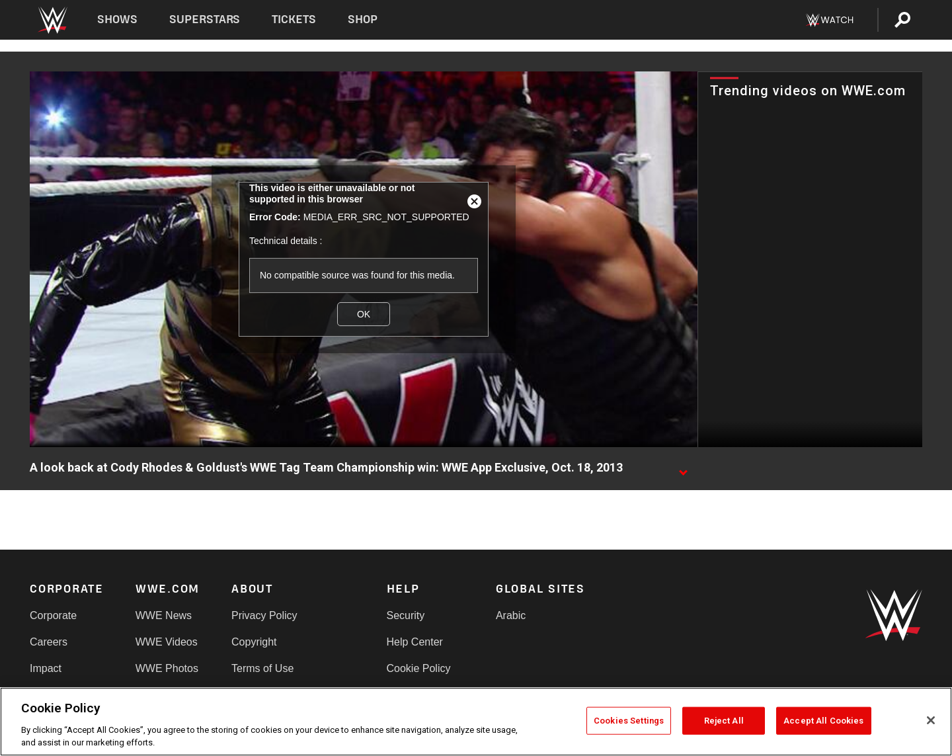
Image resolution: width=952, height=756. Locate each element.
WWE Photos (167, 668)
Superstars (205, 19)
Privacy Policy (264, 615)
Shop (362, 19)
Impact (45, 668)
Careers (48, 642)
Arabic (511, 615)
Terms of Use (262, 668)
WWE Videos (167, 642)
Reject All (724, 721)
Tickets (294, 19)
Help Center (415, 642)
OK (363, 314)
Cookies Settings (629, 721)
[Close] (930, 720)
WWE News (164, 615)
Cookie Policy (419, 668)
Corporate (53, 615)
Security (406, 615)
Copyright (253, 642)
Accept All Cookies (823, 721)
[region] (476, 721)
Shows (117, 19)
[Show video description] (682, 468)
